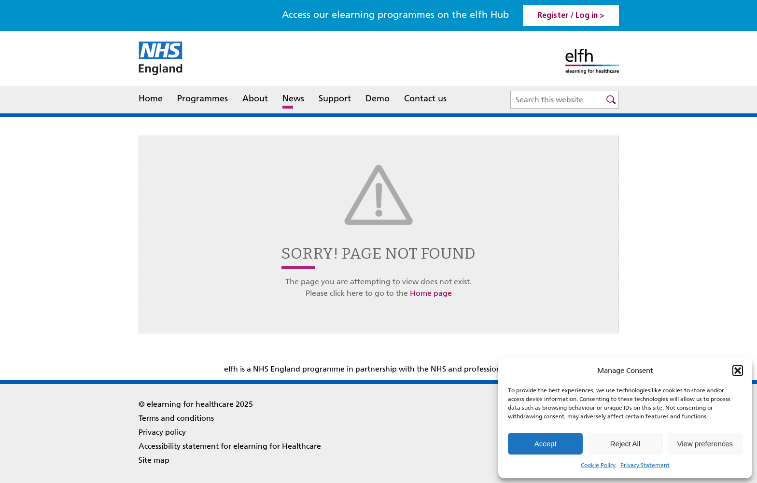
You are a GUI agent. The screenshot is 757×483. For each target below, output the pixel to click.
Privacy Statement (645, 465)
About (255, 100)
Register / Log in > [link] (570, 16)
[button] (738, 370)
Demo (377, 98)
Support (335, 98)
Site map (154, 460)
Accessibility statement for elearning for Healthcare (230, 446)
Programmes (202, 98)
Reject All (625, 444)
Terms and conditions (176, 418)
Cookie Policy (598, 465)
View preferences (705, 444)
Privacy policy (162, 432)
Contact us (425, 98)
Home (151, 98)
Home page (431, 293)
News (293, 98)
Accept (545, 444)
